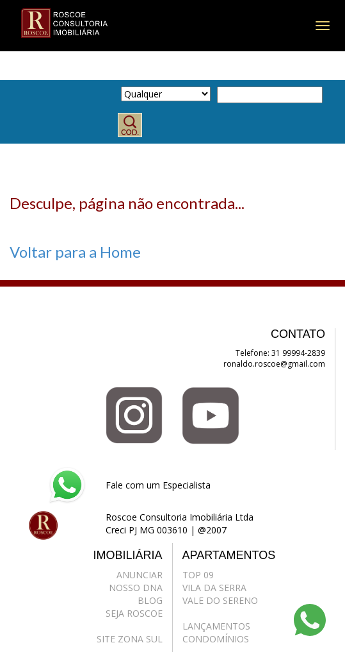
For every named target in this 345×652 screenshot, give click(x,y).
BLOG (150, 600)
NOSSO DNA (136, 587)
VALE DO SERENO (220, 600)
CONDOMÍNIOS (215, 639)
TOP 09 (198, 575)
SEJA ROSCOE (134, 613)
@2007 (212, 530)
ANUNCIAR (139, 575)
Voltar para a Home (75, 251)
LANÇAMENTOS (216, 626)
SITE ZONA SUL (130, 639)
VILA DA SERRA (214, 587)
